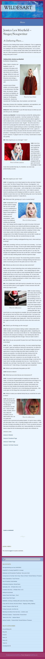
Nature (4, 640)
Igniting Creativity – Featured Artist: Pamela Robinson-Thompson (17, 620)
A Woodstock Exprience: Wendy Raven (11, 584)
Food (4, 634)
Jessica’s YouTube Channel (10, 445)
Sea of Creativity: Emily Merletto (10, 581)
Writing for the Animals (8, 592)
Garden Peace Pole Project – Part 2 (11, 595)
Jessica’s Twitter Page (9, 441)
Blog (4, 631)
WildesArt (18, 8)
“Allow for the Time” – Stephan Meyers (11, 617)
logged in (11, 550)
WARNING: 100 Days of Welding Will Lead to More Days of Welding (18, 600)
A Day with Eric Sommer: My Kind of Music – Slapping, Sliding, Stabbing (19, 603)
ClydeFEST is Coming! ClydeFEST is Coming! (13, 570)
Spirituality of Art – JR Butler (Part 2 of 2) (12, 586)
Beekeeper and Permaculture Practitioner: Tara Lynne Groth (16, 573)
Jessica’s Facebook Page (10, 438)
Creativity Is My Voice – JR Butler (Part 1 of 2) (13, 589)
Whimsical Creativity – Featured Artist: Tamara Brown (15, 614)
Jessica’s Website (8, 435)
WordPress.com (33, 655)
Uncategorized (6, 645)
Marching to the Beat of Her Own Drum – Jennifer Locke (15, 611)
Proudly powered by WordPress (13, 655)
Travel (4, 643)
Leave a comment (8, 530)
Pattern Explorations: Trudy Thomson (11, 578)
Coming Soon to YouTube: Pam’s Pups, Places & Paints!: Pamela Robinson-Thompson (22, 575)
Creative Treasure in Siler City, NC (10, 606)
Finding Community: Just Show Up (10, 609)
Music (4, 637)
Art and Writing (6, 629)
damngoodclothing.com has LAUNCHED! (12, 567)
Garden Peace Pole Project (9, 598)
